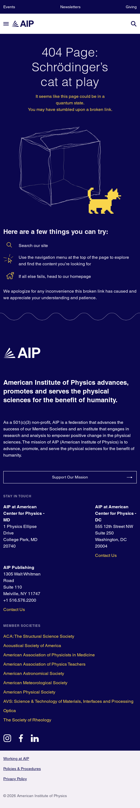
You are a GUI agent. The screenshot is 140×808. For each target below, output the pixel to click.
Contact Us (106, 555)
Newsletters (70, 7)
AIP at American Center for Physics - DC (115, 513)
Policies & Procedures (22, 768)
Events (9, 7)
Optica (9, 710)
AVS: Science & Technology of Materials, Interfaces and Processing (68, 701)
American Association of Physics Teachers (44, 664)
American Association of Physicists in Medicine (49, 654)
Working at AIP (16, 758)
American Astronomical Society (33, 673)
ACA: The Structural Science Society (38, 636)
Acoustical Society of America (32, 645)
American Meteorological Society (35, 682)
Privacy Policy (15, 779)
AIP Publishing (18, 567)
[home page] (25, 23)
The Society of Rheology (27, 719)
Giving (131, 7)
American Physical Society (29, 692)
